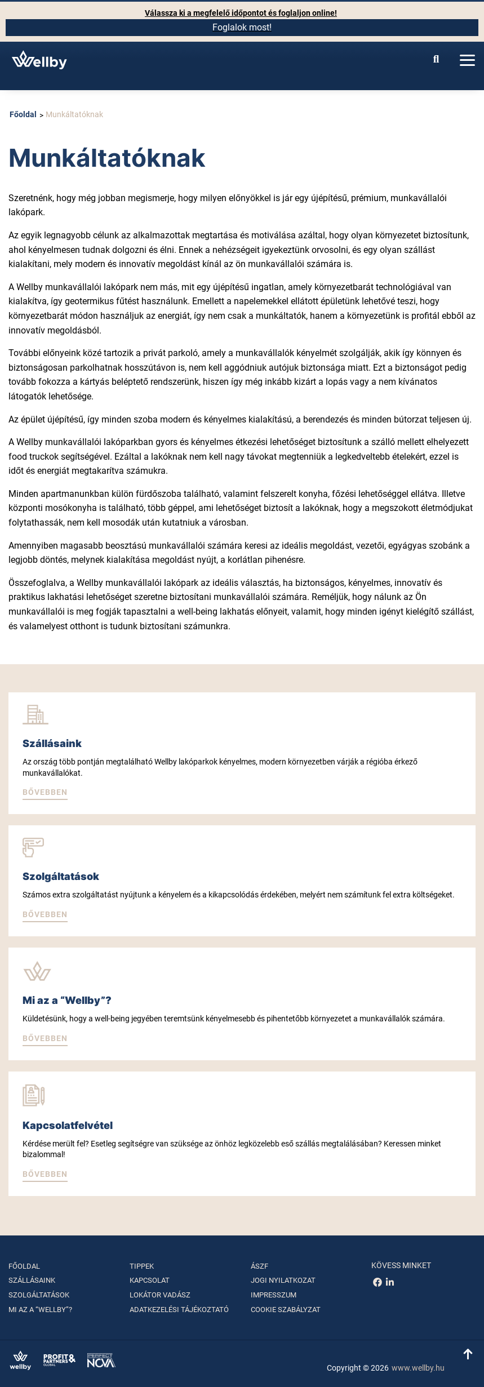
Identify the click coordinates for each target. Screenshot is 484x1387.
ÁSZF (259, 1266)
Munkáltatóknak (74, 114)
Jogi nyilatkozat (283, 1280)
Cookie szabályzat (286, 1309)
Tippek (142, 1266)
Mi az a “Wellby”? (40, 1309)
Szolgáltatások (38, 1295)
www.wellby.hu (418, 1367)
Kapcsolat (150, 1280)
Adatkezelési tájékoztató (179, 1309)
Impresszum (273, 1295)
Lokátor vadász (160, 1295)
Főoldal (23, 114)
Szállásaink (31, 1280)
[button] (45, 793)
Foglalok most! (242, 27)
